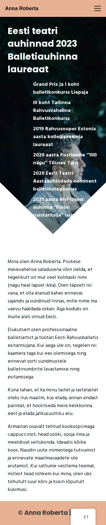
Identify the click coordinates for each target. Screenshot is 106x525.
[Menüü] (97, 8)
